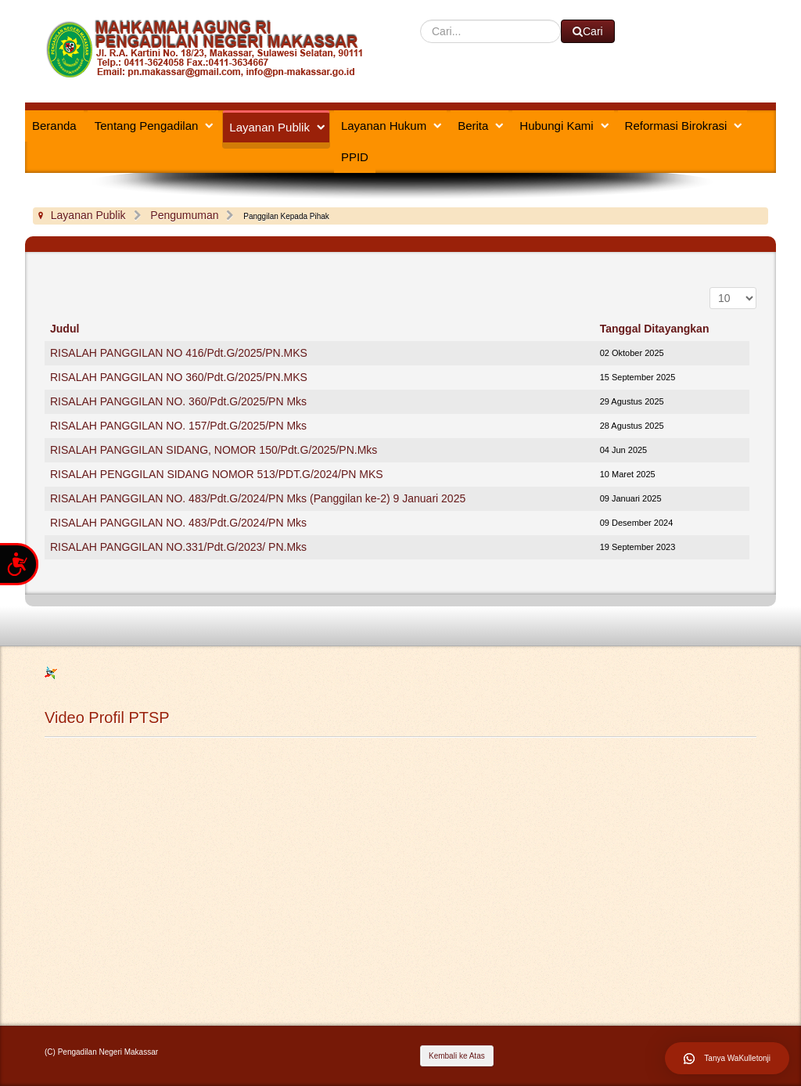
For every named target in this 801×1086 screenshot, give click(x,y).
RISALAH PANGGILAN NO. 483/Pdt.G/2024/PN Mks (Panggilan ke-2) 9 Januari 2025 (257, 498)
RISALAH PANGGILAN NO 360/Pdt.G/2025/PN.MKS (178, 377)
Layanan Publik (269, 127)
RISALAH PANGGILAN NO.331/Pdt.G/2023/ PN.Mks (178, 547)
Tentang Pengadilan (147, 125)
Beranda (54, 125)
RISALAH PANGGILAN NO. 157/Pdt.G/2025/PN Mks (178, 425)
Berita (473, 125)
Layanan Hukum (383, 125)
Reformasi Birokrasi (676, 125)
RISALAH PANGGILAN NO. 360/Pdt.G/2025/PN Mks (178, 401)
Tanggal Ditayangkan (654, 328)
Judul (64, 328)
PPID (354, 157)
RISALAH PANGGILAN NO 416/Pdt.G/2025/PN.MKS (178, 353)
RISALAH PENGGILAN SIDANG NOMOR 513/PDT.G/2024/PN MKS (216, 474)
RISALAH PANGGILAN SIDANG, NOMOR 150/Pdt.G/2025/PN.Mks (213, 450)
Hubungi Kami (556, 125)
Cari (588, 31)
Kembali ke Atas (457, 1056)
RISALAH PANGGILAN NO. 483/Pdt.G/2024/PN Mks (178, 522)
